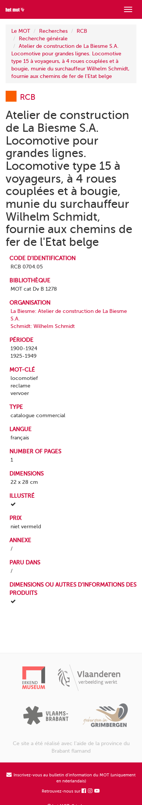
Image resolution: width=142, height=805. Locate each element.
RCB (82, 31)
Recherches (53, 31)
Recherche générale (43, 38)
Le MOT (20, 31)
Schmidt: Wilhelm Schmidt (43, 326)
